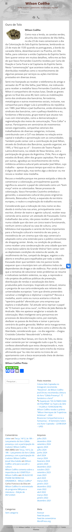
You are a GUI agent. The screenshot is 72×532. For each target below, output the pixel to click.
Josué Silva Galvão (13, 461)
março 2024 (42, 458)
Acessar (40, 512)
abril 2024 (41, 455)
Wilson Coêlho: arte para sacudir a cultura (18, 464)
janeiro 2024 (42, 464)
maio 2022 (41, 489)
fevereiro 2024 (43, 461)
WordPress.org (44, 521)
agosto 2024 (42, 447)
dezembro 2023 (44, 466)
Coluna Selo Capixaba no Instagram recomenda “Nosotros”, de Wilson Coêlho (50, 387)
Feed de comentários (46, 518)
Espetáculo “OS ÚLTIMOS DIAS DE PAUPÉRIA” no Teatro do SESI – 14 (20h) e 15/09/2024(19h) (51, 404)
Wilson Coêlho (37, 3)
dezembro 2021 (44, 500)
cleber (8, 438)
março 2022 (42, 495)
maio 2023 (41, 475)
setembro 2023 (44, 472)
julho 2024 (41, 449)
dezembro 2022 (44, 486)
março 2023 (42, 481)
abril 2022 (41, 492)
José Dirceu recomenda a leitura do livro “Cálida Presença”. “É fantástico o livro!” (51, 395)
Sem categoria (11, 512)
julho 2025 (41, 438)
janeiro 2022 (42, 497)
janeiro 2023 (42, 483)
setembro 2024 (44, 444)
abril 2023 (41, 478)
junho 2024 (42, 452)
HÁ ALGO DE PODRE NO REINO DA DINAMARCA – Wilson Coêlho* (19, 478)
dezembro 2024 (44, 441)
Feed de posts (43, 515)
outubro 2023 (43, 469)
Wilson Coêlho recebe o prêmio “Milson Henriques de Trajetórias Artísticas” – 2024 (51, 412)
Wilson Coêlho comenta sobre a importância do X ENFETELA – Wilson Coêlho (19, 472)
